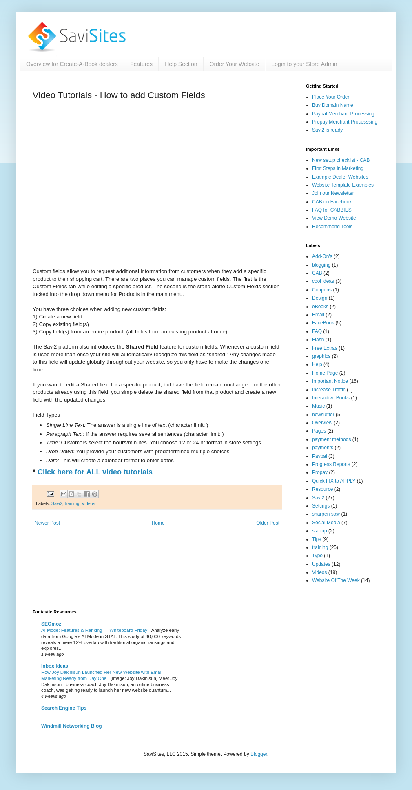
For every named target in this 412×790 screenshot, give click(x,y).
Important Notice (330, 381)
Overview (322, 423)
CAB (317, 273)
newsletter (323, 414)
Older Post (267, 523)
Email (318, 315)
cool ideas (323, 281)
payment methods (331, 439)
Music (318, 406)
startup (319, 531)
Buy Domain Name (332, 105)
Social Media (326, 522)
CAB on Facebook (332, 202)
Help (317, 364)
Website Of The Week (336, 580)
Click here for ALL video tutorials (95, 472)
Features (141, 64)
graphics (321, 356)
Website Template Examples (343, 185)
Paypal (319, 456)
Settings (321, 506)
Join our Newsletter (333, 193)
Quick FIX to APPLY (334, 481)
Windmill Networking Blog (71, 726)
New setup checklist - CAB (341, 160)
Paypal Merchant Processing (343, 114)
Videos (88, 503)
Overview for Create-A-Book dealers (72, 64)
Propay (320, 472)
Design (319, 298)
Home (158, 523)
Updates (321, 564)
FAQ (317, 331)
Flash (318, 339)
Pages (319, 431)
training (72, 503)
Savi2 (56, 503)
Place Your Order (330, 97)
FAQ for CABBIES (332, 210)
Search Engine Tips (63, 708)
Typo (317, 555)
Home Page (325, 373)
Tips (316, 539)
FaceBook (323, 323)
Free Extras (324, 348)
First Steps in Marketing (337, 168)
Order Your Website (234, 64)
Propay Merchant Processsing (344, 122)
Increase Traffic (329, 390)
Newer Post (47, 523)
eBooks (320, 306)
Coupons (322, 290)
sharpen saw (326, 514)
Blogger (258, 754)
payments (322, 447)
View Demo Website (334, 218)
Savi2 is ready (327, 130)
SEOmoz (51, 624)
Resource (322, 489)
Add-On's (322, 256)
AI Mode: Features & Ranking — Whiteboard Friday (94, 630)
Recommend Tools (332, 226)
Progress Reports (331, 464)
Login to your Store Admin (304, 64)
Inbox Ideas (54, 666)
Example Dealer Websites (340, 177)
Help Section (181, 64)
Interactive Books (331, 398)
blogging (321, 265)
